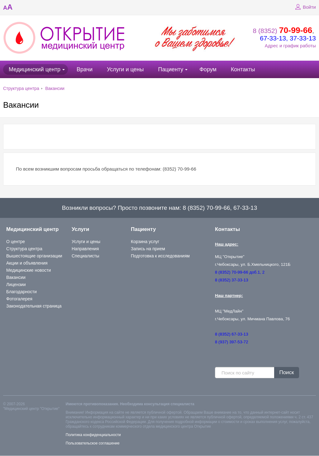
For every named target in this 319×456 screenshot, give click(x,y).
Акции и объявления (27, 263)
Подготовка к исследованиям (160, 255)
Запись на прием (148, 248)
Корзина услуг (145, 241)
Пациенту (170, 69)
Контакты (243, 69)
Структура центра (21, 88)
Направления (85, 248)
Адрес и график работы (290, 45)
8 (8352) (282, 30)
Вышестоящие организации (34, 255)
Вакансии (54, 88)
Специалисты (85, 255)
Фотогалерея (19, 298)
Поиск (286, 372)
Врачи (85, 69)
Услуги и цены (125, 69)
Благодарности (21, 291)
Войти (304, 7)
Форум (208, 69)
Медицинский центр (34, 69)
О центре (15, 241)
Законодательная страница (34, 305)
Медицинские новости (28, 270)
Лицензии (16, 284)
